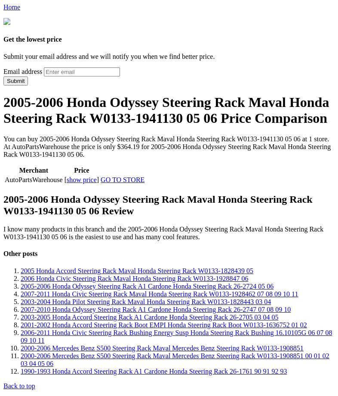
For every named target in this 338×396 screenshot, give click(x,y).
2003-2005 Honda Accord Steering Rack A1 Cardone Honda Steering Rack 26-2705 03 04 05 (149, 316)
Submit (16, 80)
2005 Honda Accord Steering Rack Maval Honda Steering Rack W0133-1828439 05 (137, 270)
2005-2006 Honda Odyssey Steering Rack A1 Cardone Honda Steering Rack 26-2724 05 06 (147, 285)
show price (82, 179)
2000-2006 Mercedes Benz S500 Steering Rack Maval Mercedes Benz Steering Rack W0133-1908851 (162, 347)
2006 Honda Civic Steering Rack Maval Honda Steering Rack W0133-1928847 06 (134, 277)
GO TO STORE (122, 179)
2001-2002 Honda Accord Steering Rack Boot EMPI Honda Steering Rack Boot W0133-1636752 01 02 (164, 324)
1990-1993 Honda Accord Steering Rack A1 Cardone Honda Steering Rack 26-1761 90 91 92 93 (154, 370)
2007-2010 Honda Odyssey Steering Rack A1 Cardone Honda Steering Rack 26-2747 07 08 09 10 (156, 308)
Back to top (19, 385)
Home (11, 7)
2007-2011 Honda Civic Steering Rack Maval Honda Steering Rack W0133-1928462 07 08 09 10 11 (159, 293)
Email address (22, 70)
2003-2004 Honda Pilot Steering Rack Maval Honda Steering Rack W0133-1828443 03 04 (146, 301)
